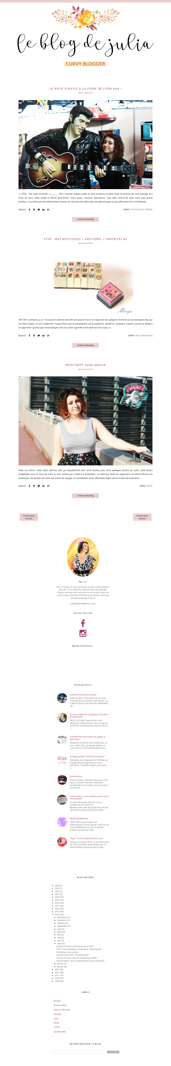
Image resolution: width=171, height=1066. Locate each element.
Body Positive (60, 1005)
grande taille (60, 1031)
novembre (62, 920)
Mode (149, 485)
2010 (57, 978)
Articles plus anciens (142, 517)
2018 (57, 903)
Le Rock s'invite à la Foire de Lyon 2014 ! (85, 89)
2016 (57, 908)
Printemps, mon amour (85, 365)
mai (59, 937)
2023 (57, 888)
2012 (57, 972)
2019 (57, 900)
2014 (57, 914)
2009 (57, 981)
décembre (62, 917)
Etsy (137, 335)
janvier (60, 966)
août (59, 929)
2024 (57, 885)
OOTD (57, 1027)
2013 (57, 969)
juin (59, 934)
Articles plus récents (29, 517)
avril (59, 940)
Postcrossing (146, 335)
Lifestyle (148, 209)
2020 (57, 897)
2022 (57, 891)
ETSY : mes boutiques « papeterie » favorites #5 (85, 239)
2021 (57, 894)
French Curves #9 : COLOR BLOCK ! (73, 955)
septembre (62, 926)
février (60, 963)
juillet (60, 931)
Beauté (57, 1000)
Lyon (56, 1018)
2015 (57, 911)
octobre (61, 923)
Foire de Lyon (137, 209)
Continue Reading (85, 219)
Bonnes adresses (62, 1009)
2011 (57, 975)
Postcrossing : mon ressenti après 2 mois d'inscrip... (81, 960)
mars (59, 943)
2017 (57, 905)
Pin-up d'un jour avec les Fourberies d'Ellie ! (77, 958)
